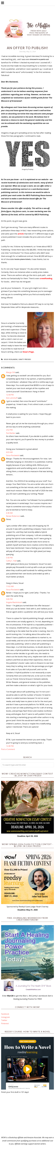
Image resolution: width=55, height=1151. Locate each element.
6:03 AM (9, 452)
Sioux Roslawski (11, 359)
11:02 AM (10, 586)
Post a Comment (8, 749)
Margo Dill (10, 372)
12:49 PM (10, 746)
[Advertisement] (27, 1114)
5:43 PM (9, 557)
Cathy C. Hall (11, 561)
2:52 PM (9, 430)
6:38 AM (9, 513)
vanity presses (24, 359)
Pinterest (5, 1023)
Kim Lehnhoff (11, 398)
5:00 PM (9, 599)
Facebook (5, 1014)
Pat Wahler (10, 433)
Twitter (4, 1020)
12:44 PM (10, 395)
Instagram (5, 1017)
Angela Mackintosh (14, 602)
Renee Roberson (13, 516)
